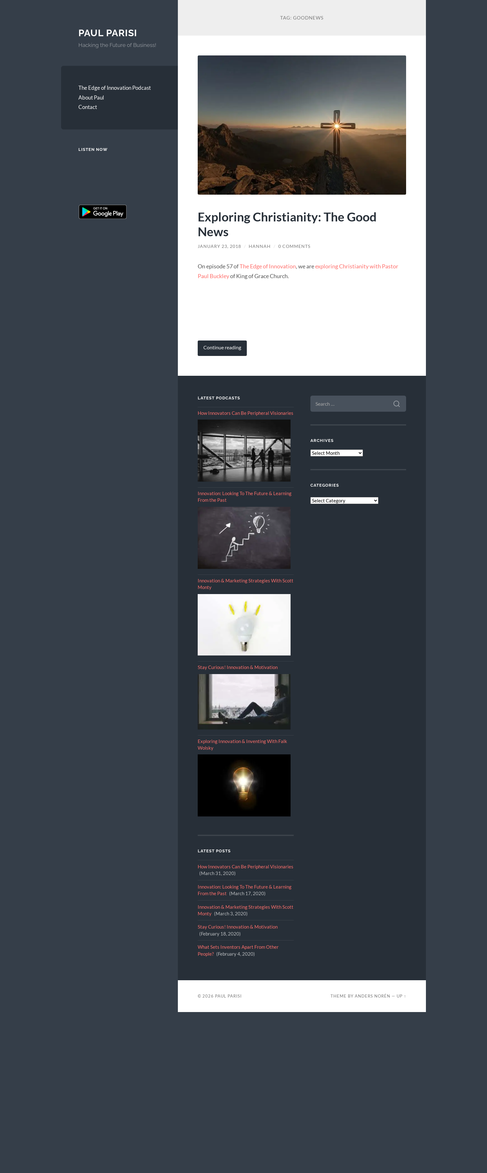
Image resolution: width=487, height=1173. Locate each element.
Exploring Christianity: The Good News (287, 224)
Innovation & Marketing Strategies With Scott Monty (245, 584)
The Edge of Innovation (268, 266)
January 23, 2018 (219, 246)
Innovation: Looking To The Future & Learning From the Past (245, 496)
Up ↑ (401, 995)
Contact (87, 107)
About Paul (91, 97)
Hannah (260, 246)
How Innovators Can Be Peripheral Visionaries (245, 413)
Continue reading (222, 347)
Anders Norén (372, 995)
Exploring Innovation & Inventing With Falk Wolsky (242, 744)
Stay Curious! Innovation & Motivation (238, 667)
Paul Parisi (107, 32)
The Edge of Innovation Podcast (114, 87)
